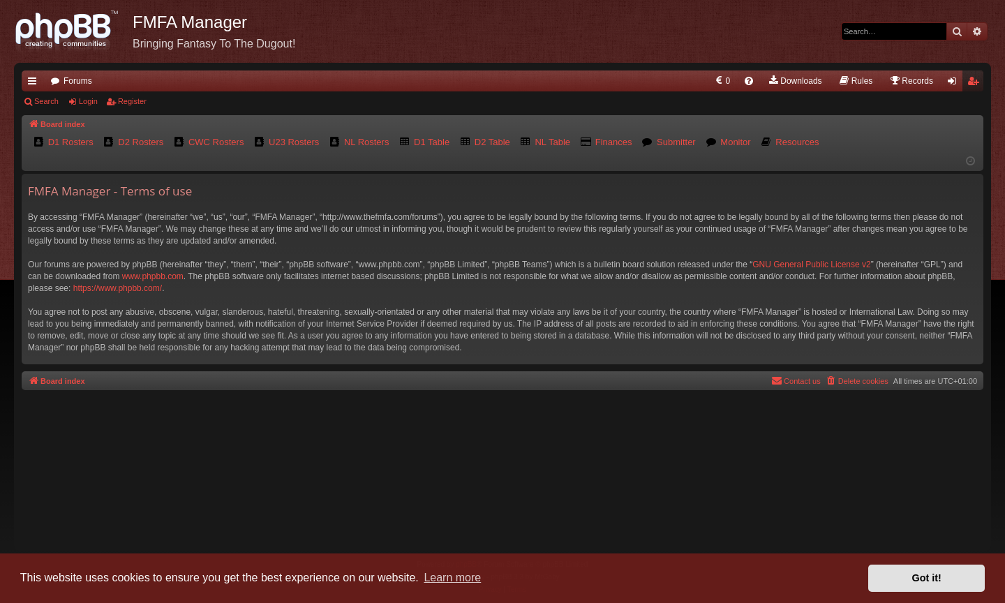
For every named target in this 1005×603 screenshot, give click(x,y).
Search (46, 101)
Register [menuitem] (976, 83)
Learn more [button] (452, 577)
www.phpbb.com (153, 276)
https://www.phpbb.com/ (117, 288)
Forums (78, 81)
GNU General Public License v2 (811, 264)
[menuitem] (722, 80)
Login (88, 101)
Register (132, 101)
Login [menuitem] (955, 83)
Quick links (35, 83)
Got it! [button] (926, 577)
